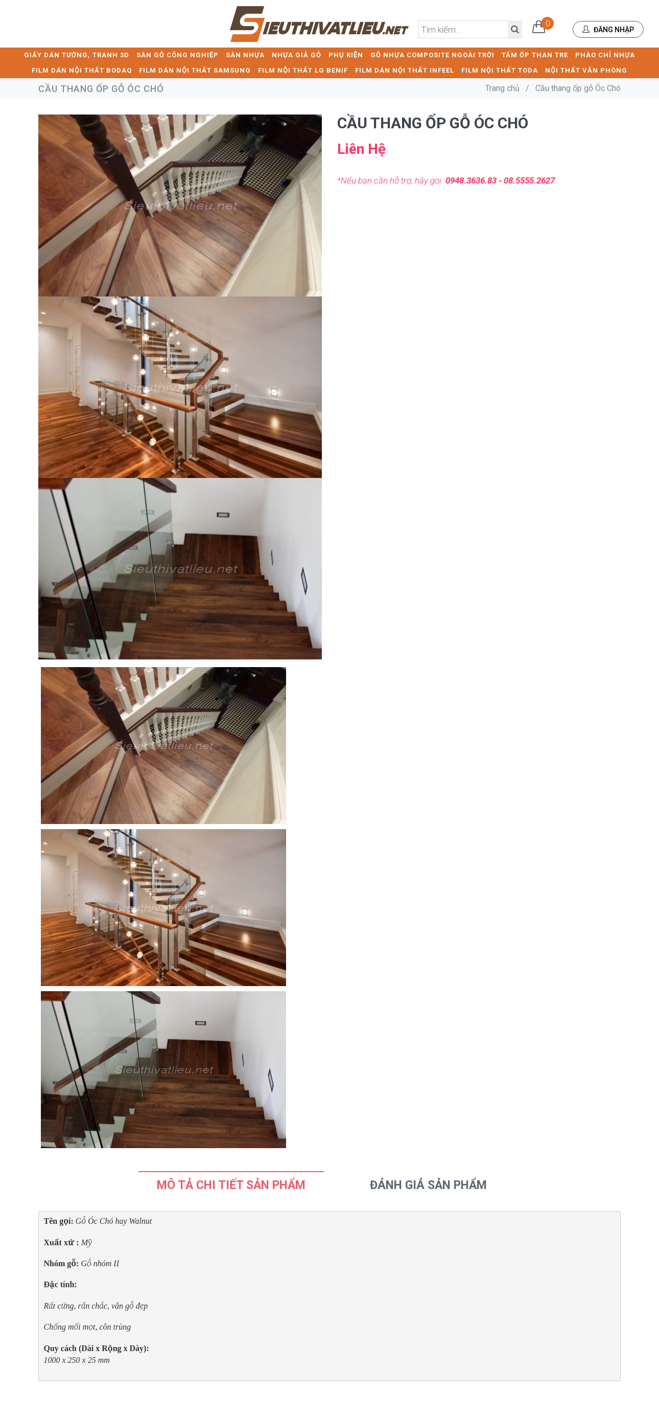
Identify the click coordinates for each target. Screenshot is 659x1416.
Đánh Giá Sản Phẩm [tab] (428, 1184)
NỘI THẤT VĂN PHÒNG (586, 69)
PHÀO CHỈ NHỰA (605, 54)
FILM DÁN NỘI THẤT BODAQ (82, 69)
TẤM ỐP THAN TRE (535, 54)
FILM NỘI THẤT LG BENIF (303, 69)
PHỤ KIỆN (345, 54)
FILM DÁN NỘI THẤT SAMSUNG (195, 69)
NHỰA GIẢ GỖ (296, 54)
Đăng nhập (608, 30)
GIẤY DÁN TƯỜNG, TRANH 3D (76, 54)
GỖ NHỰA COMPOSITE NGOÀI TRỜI (432, 54)
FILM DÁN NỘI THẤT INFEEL (404, 69)
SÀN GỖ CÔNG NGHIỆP (177, 54)
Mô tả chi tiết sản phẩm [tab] (231, 1184)
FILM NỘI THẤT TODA (499, 69)
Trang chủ (502, 87)
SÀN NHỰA (245, 54)
